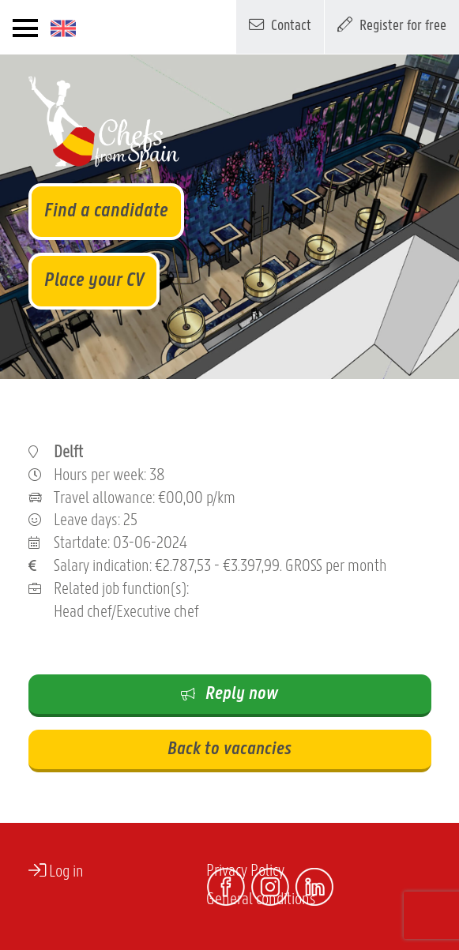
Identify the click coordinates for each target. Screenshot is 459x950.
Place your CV (94, 281)
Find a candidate (106, 211)
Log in (56, 871)
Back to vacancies (229, 749)
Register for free (391, 24)
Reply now (229, 694)
